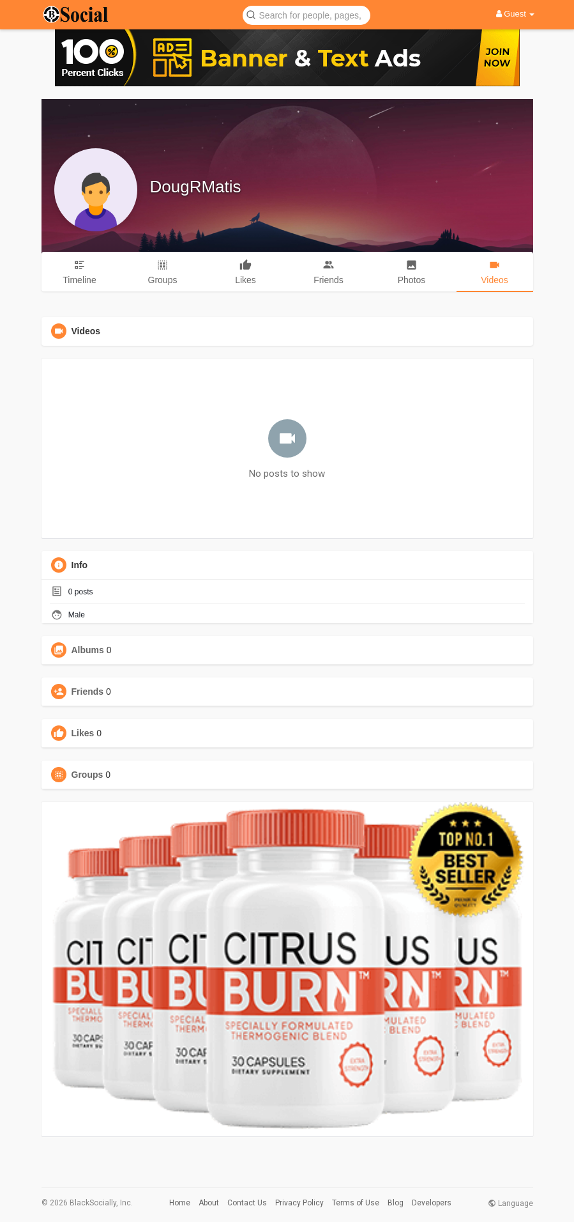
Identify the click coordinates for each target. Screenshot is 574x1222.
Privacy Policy (299, 1202)
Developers (431, 1202)
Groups (87, 775)
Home (179, 1202)
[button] (306, 14)
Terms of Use (355, 1202)
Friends (88, 691)
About (209, 1202)
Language (510, 1203)
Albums (88, 650)
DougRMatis (195, 186)
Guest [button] (515, 14)
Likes (83, 733)
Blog (396, 1202)
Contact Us (247, 1202)
